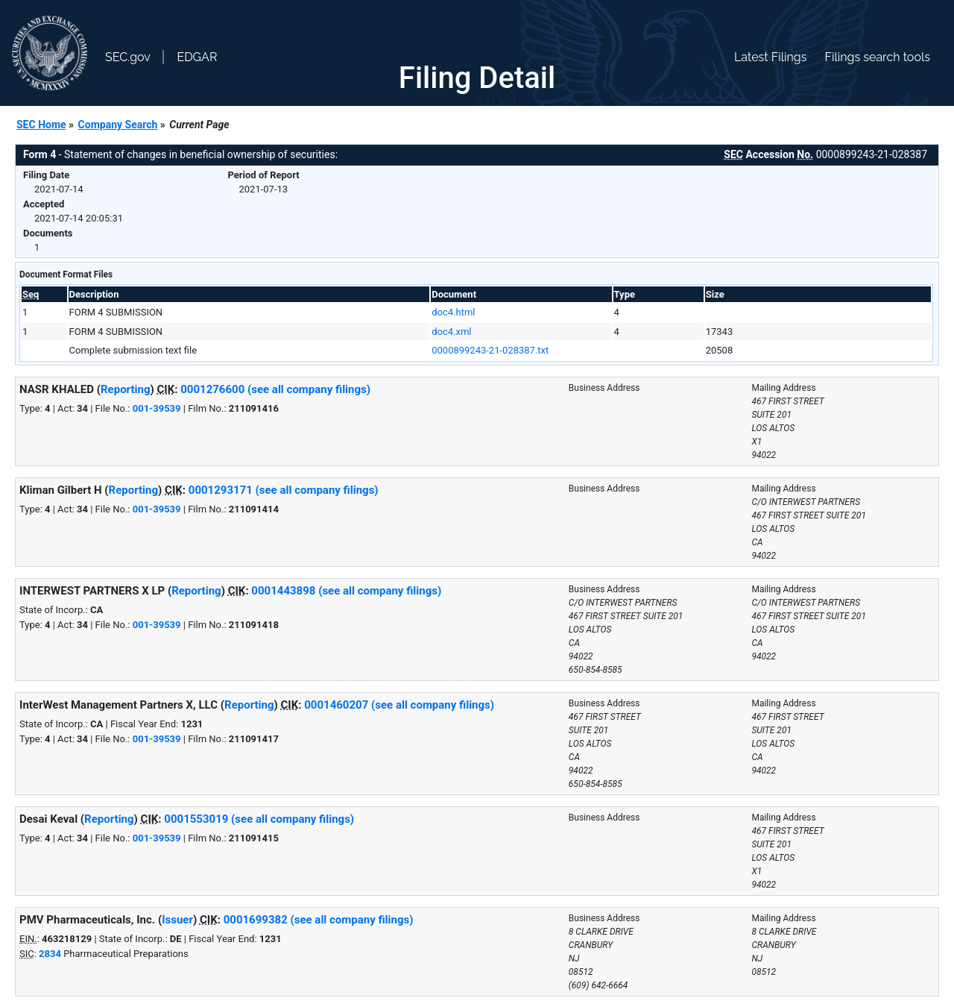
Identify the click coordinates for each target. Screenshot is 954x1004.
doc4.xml (451, 331)
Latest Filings (770, 57)
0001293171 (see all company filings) (284, 490)
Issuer (177, 919)
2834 (50, 953)
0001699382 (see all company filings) (319, 919)
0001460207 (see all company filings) (399, 705)
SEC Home (41, 125)
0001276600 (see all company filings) (275, 389)
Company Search (118, 125)
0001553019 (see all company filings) (259, 819)
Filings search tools (877, 57)
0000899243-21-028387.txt (490, 350)
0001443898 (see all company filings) (346, 590)
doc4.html (453, 312)
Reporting (126, 389)
